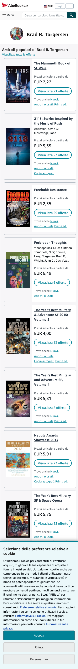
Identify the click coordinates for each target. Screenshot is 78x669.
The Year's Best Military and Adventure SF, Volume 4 (52, 380)
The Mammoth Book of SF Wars (52, 65)
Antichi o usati (43, 295)
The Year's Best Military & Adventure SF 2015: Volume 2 (52, 315)
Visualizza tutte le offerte (18, 54)
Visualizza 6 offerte (52, 282)
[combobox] (44, 15)
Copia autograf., (44, 361)
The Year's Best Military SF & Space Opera (52, 497)
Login (60, 6)
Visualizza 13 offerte (53, 342)
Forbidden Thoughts (50, 242)
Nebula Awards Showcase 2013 (46, 437)
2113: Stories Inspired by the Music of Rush (53, 120)
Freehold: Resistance (50, 190)
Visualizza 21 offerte (53, 91)
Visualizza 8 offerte (52, 408)
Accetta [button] (39, 635)
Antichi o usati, (43, 104)
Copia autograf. (44, 173)
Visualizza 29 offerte (53, 213)
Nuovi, (54, 99)
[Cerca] (71, 15)
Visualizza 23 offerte (53, 155)
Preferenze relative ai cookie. (38, 607)
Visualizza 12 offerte (53, 523)
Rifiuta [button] (39, 647)
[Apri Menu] (9, 15)
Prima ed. (60, 104)
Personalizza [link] (39, 659)
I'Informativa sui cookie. (30, 615)
